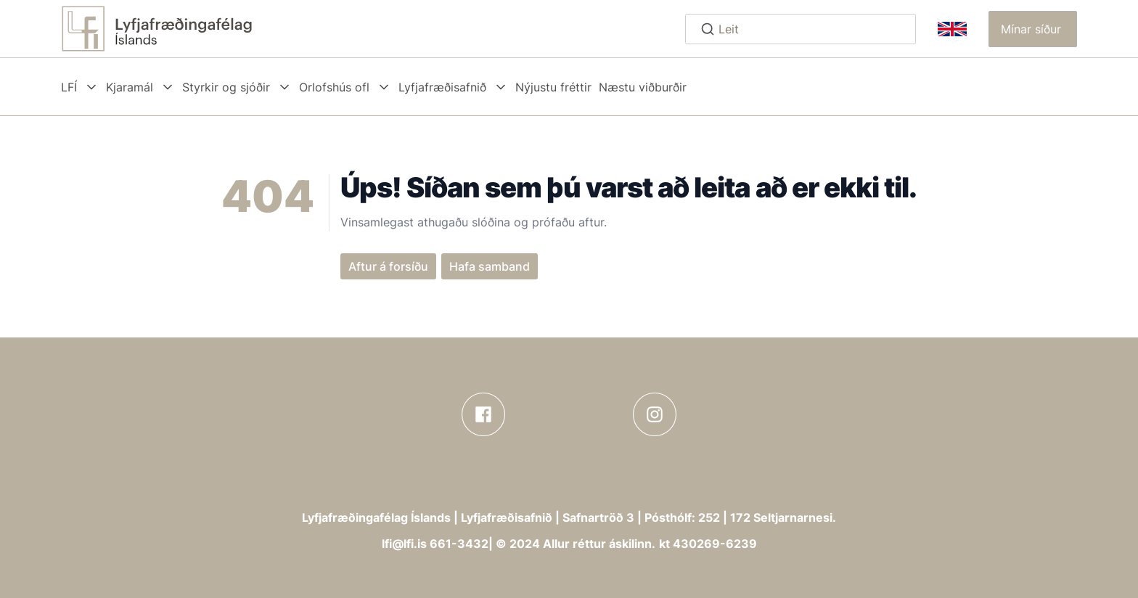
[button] (1032, 29)
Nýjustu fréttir (553, 87)
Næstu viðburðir (643, 87)
